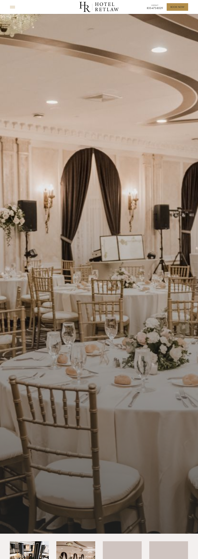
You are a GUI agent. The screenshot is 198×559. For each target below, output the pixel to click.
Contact (154, 5)
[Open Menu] (12, 7)
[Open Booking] (177, 7)
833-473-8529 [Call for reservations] (155, 8)
